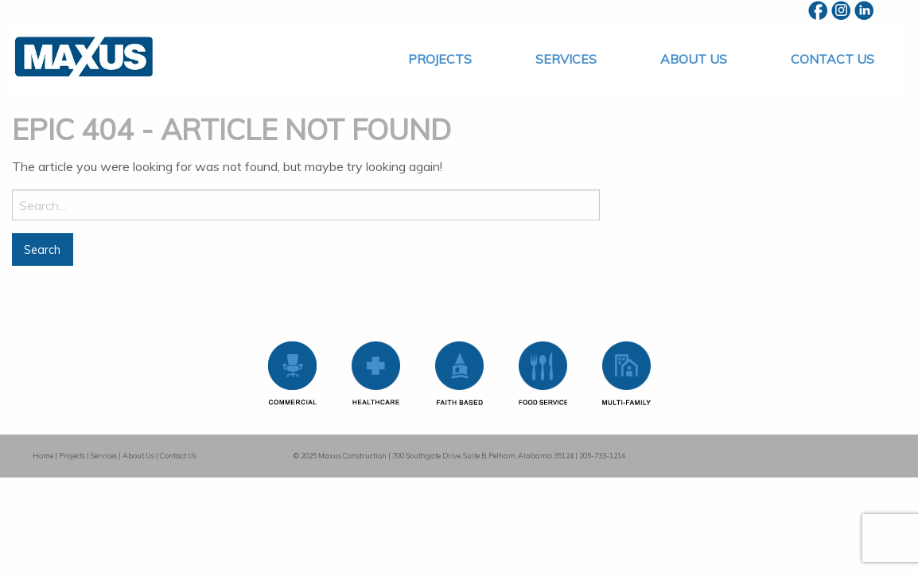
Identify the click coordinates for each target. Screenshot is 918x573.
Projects (440, 59)
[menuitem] (440, 59)
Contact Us (832, 59)
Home (43, 455)
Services (566, 59)
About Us (693, 59)
